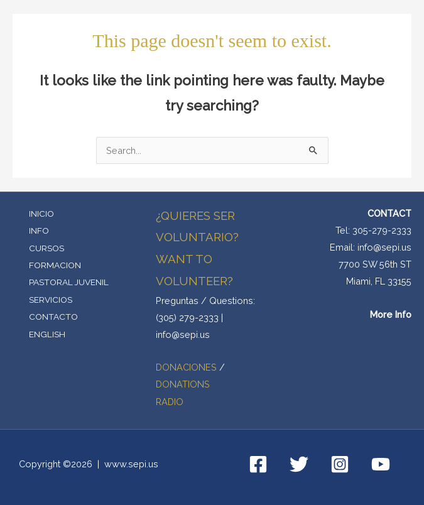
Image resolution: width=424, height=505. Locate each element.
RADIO (169, 401)
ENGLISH (47, 334)
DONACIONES (187, 367)
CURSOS (46, 248)
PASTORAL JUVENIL (69, 282)
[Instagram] (339, 464)
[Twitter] (299, 464)
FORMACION (55, 265)
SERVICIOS (50, 300)
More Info (390, 314)
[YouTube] (380, 464)
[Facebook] (258, 464)
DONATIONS (183, 384)
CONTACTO (53, 317)
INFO (39, 230)
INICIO (41, 214)
